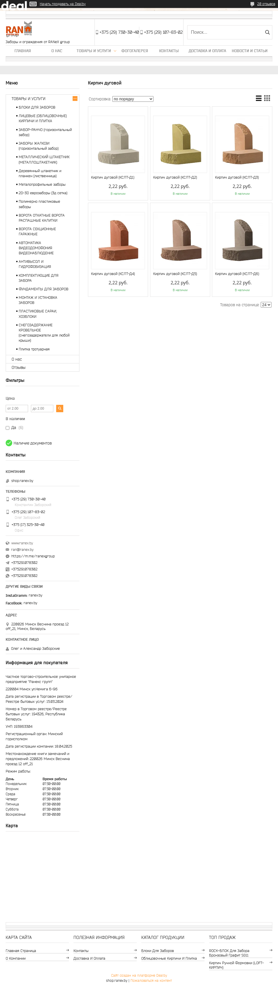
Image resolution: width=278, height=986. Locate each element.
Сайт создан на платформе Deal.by (139, 975)
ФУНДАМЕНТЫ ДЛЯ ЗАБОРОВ (43, 289)
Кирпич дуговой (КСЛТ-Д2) (175, 177)
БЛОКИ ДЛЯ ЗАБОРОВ (37, 107)
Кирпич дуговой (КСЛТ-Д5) (175, 274)
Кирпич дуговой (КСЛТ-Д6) (237, 274)
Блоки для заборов (157, 951)
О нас (56, 50)
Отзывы (19, 367)
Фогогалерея (134, 50)
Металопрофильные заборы (42, 184)
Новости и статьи (250, 50)
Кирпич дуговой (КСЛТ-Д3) (237, 177)
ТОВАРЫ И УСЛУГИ (28, 98)
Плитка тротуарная (34, 349)
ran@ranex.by (22, 549)
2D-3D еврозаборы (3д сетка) (43, 193)
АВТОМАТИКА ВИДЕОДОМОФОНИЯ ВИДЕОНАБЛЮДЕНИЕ (36, 248)
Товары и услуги (94, 50)
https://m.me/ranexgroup (33, 556)
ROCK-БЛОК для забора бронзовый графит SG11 (229, 953)
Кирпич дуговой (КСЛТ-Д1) (112, 177)
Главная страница (21, 951)
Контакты (169, 50)
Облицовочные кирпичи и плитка (169, 958)
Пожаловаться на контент (151, 980)
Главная (22, 50)
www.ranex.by (22, 543)
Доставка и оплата (207, 50)
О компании (16, 958)
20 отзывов (266, 4)
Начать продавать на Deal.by (63, 4)
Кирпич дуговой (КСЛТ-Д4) (113, 274)
